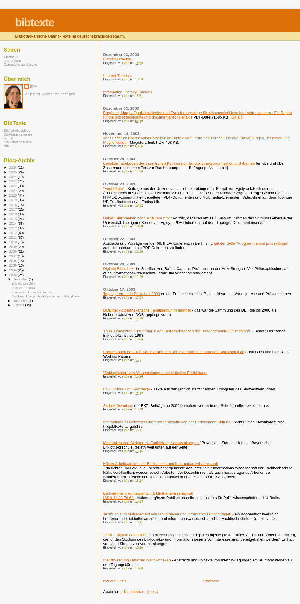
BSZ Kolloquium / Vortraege (126, 389)
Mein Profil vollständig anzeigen (49, 94)
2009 (13, 246)
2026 (13, 167)
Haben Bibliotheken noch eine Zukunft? (136, 218)
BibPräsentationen (18, 134)
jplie (33, 86)
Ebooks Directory (117, 59)
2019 (13, 200)
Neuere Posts (114, 581)
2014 (13, 223)
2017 (13, 209)
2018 (13, 205)
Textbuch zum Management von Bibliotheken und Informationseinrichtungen (167, 514)
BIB (6, 146)
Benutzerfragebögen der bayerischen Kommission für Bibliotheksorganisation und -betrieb (179, 163)
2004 (13, 270)
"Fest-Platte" (113, 188)
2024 (13, 177)
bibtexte (34, 22)
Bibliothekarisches (17, 142)
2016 (13, 214)
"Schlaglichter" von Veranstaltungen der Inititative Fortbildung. (155, 372)
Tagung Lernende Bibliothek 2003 (131, 294)
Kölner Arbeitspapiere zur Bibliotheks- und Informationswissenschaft (160, 463)
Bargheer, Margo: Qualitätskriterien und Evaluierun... (48, 296)
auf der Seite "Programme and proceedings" (251, 243)
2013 (13, 228)
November (21, 300)
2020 (13, 195)
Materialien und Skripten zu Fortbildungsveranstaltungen (151, 443)
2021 (13, 190)
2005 (13, 265)
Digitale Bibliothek (118, 268)
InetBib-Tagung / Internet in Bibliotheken (137, 560)
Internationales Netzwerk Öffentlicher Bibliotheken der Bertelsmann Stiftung (166, 422)
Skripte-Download (118, 405)
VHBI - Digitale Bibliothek (124, 535)
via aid (237, 117)
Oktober (19, 305)
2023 (13, 181)
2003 (13, 275)
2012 (13, 233)
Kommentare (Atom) (141, 591)
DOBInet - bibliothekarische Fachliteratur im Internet (147, 310)
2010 (13, 242)
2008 (13, 251)
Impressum (12, 60)
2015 (13, 219)
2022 (13, 186)
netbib (8, 138)
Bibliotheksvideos (17, 130)
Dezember (21, 279)
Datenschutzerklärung (20, 64)
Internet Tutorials (117, 75)
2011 (13, 237)
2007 (13, 256)
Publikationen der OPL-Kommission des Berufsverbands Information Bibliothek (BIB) (174, 352)
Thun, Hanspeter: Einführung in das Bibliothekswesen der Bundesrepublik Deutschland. (177, 331)
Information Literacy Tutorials (127, 92)
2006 (13, 261)
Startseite (211, 581)
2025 (13, 172)
